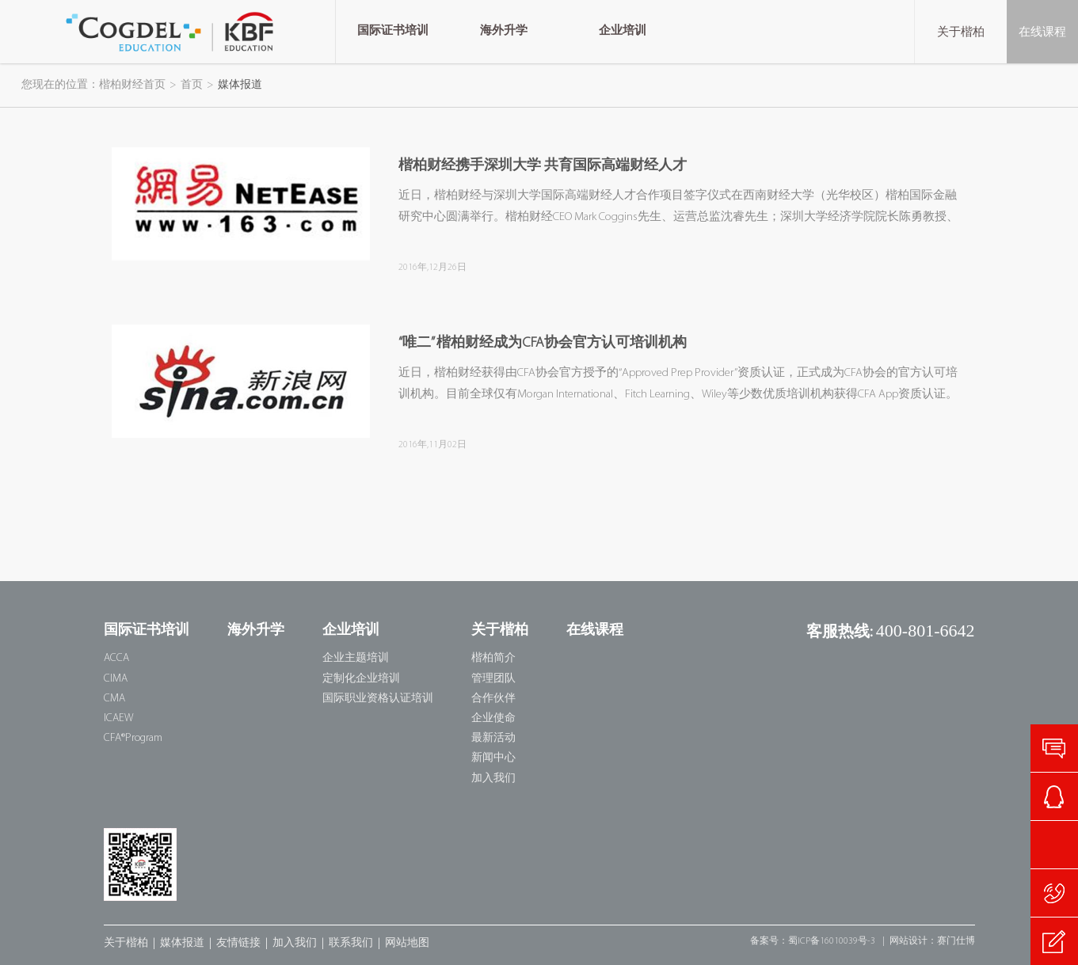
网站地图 (407, 943)
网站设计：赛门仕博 (932, 941)
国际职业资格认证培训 (377, 699)
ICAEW (118, 718)
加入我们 (493, 779)
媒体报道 (182, 943)
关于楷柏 (961, 31)
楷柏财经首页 (132, 85)
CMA (114, 699)
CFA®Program (133, 738)
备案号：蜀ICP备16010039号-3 (812, 941)
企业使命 (493, 718)
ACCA (116, 658)
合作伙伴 (493, 699)
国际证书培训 (146, 630)
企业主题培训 (355, 658)
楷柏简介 (493, 658)
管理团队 (493, 679)
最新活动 (493, 738)
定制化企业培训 (361, 679)
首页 (192, 85)
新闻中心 (493, 758)
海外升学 (255, 630)
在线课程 (1042, 31)
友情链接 (238, 943)
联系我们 (351, 943)
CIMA (116, 679)
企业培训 (350, 630)
